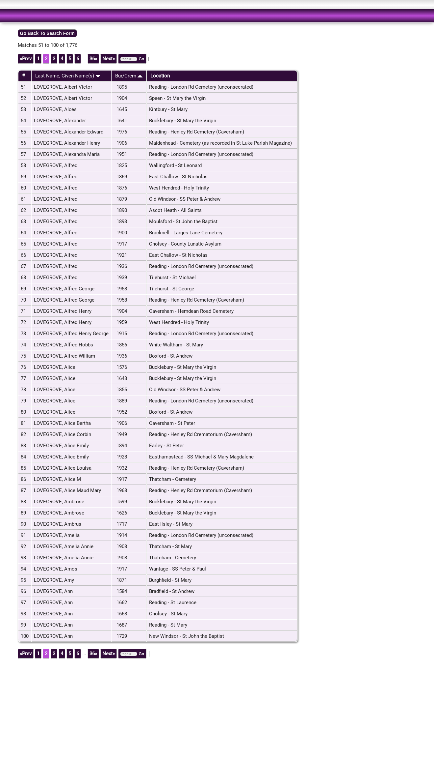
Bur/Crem (128, 76)
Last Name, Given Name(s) (67, 76)
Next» (108, 59)
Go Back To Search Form (47, 33)
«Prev (26, 59)
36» (93, 59)
